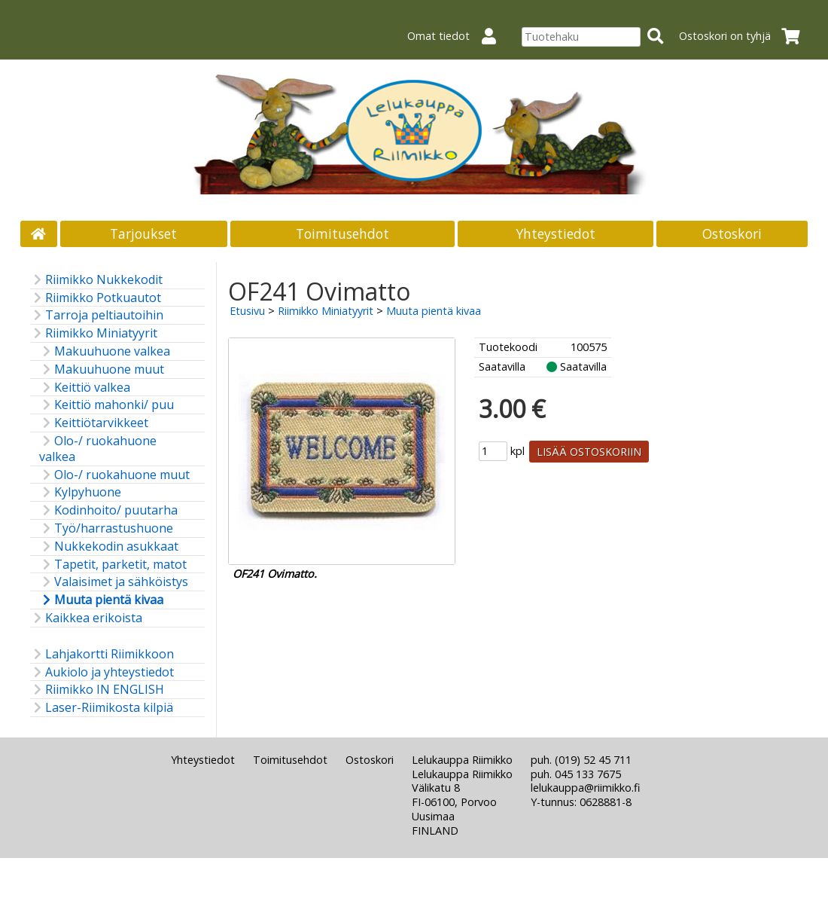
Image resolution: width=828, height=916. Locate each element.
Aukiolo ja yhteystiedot (102, 672)
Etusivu (247, 311)
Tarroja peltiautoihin (96, 315)
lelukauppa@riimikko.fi (585, 787)
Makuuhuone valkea (104, 351)
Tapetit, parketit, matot (113, 564)
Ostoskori (732, 233)
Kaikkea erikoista (86, 618)
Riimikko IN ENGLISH (97, 690)
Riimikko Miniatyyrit (93, 333)
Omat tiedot (457, 36)
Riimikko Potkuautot (95, 298)
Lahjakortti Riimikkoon (102, 654)
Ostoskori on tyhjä (744, 36)
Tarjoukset (143, 233)
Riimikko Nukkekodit (96, 280)
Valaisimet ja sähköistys (113, 582)
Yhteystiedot (555, 233)
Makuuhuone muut (101, 369)
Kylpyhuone (80, 492)
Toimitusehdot (342, 233)
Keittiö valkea (84, 387)
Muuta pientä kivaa (101, 600)
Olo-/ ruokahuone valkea (98, 449)
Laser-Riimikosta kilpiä (101, 708)
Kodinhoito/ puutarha (108, 510)
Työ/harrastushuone (106, 528)
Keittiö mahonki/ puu (106, 405)
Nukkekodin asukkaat (108, 546)
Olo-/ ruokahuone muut (114, 475)
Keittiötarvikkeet (93, 423)
